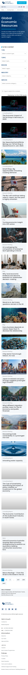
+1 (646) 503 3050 (8, 630)
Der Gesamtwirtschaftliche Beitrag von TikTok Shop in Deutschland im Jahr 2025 (13, 144)
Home (2, 10)
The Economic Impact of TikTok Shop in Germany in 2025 (13, 117)
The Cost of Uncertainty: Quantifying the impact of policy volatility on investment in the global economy (13, 487)
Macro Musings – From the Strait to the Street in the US (13, 574)
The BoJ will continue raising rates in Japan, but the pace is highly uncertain (14, 197)
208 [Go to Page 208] (23, 580)
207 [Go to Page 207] (18, 580)
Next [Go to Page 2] (4, 583)
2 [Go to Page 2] (6, 580)
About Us (3, 636)
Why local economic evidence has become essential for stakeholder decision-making (12, 276)
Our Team (3, 638)
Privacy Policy (4, 656)
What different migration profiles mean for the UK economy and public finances (12, 408)
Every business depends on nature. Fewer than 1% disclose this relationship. (13, 329)
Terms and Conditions (6, 664)
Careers (3, 647)
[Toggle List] (25, 53)
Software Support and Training (8, 666)
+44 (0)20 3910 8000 (8, 628)
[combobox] (12, 53)
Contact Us (4, 622)
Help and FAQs (5, 641)
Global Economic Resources (8, 593)
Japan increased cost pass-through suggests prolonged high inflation (14, 380)
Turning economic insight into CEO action (13, 223)
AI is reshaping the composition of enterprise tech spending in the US (13, 249)
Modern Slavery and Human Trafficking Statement (13, 669)
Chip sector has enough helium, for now (12, 355)
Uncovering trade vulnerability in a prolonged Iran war (13, 436)
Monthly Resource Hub (7, 595)
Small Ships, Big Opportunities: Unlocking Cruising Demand (12, 171)
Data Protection (5, 661)
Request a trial (22, 2)
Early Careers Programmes (8, 650)
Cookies (3, 658)
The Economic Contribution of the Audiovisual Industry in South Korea (13, 516)
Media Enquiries (5, 624)
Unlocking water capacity (13, 461)
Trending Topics (10, 10)
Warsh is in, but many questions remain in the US (13, 303)
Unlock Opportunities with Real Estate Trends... (13, 592)
